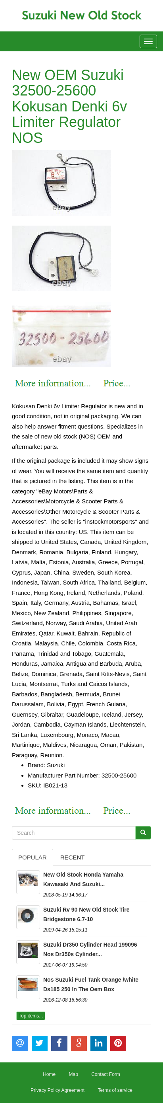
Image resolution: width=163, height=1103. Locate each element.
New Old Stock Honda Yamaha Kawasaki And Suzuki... (83, 879)
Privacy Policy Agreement (57, 1090)
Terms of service (115, 1090)
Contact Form (105, 1074)
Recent (72, 857)
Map (73, 1074)
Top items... (31, 1016)
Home (49, 1074)
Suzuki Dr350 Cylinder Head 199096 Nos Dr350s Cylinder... (90, 949)
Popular (32, 857)
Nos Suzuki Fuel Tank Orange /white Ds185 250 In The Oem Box (90, 984)
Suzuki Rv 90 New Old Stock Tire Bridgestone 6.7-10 (86, 914)
